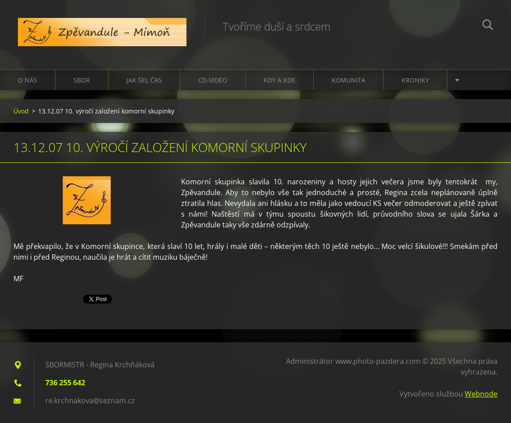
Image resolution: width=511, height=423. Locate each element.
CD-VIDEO (212, 80)
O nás (27, 80)
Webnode (481, 394)
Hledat (487, 26)
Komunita (348, 80)
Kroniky (415, 80)
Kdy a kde (279, 80)
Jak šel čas (144, 80)
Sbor (82, 80)
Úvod (21, 111)
